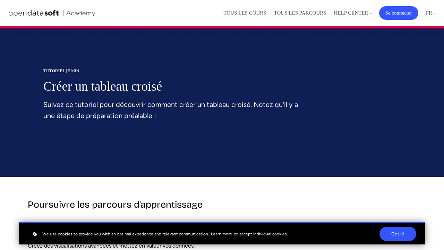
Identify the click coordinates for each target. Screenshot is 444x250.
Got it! (397, 233)
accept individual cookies (263, 234)
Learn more (221, 234)
